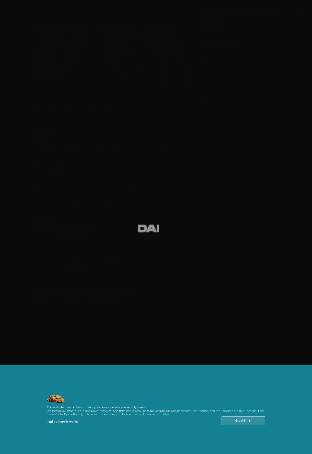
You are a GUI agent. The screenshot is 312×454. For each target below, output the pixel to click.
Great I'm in (243, 428)
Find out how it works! (62, 429)
